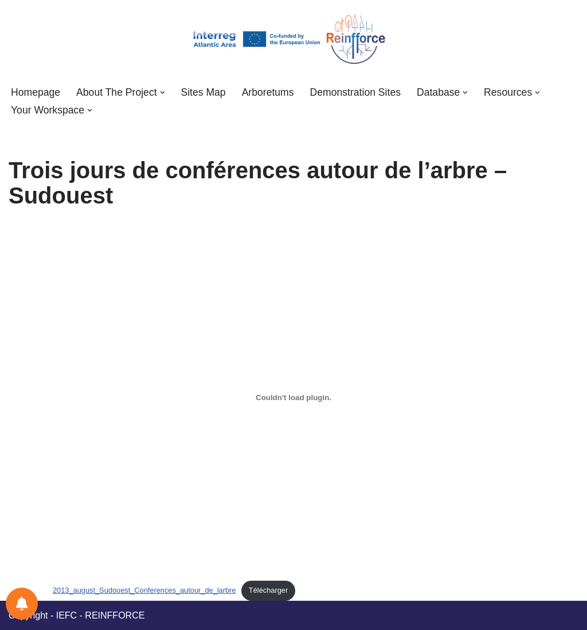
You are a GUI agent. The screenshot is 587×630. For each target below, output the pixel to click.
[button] (162, 92)
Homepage (35, 92)
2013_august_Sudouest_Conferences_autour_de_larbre (144, 590)
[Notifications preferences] (22, 604)
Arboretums (268, 92)
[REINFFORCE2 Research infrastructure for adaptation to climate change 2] (293, 39)
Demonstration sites (355, 92)
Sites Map (203, 92)
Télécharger (268, 590)
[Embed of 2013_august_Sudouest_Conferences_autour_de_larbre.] (293, 397)
